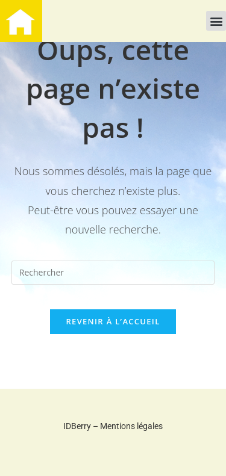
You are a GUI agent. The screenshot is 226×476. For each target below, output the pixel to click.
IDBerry (77, 426)
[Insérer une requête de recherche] (113, 273)
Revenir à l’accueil (113, 321)
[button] (216, 21)
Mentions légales (131, 426)
